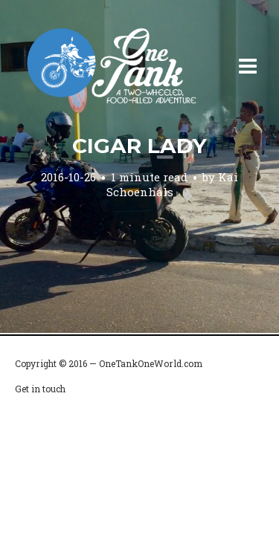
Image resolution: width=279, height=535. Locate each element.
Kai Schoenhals (172, 184)
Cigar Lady (139, 145)
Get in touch (40, 389)
